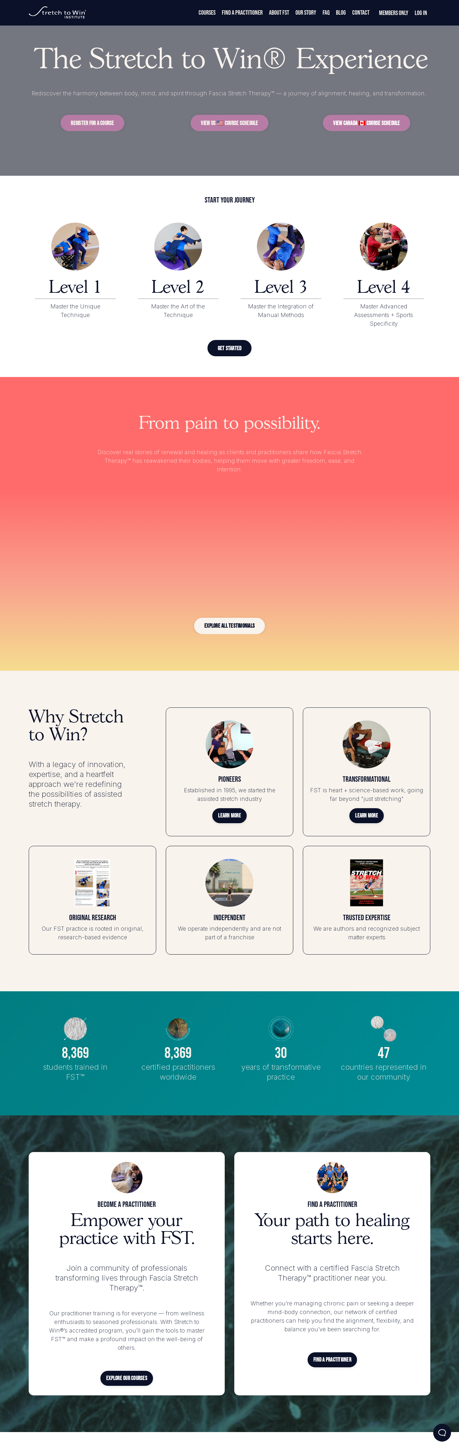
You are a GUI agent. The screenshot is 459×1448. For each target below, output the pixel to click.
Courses (207, 13)
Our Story (305, 13)
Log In (421, 13)
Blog (341, 13)
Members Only (393, 13)
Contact (360, 13)
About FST (279, 13)
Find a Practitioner (242, 13)
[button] (92, 123)
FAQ (326, 13)
